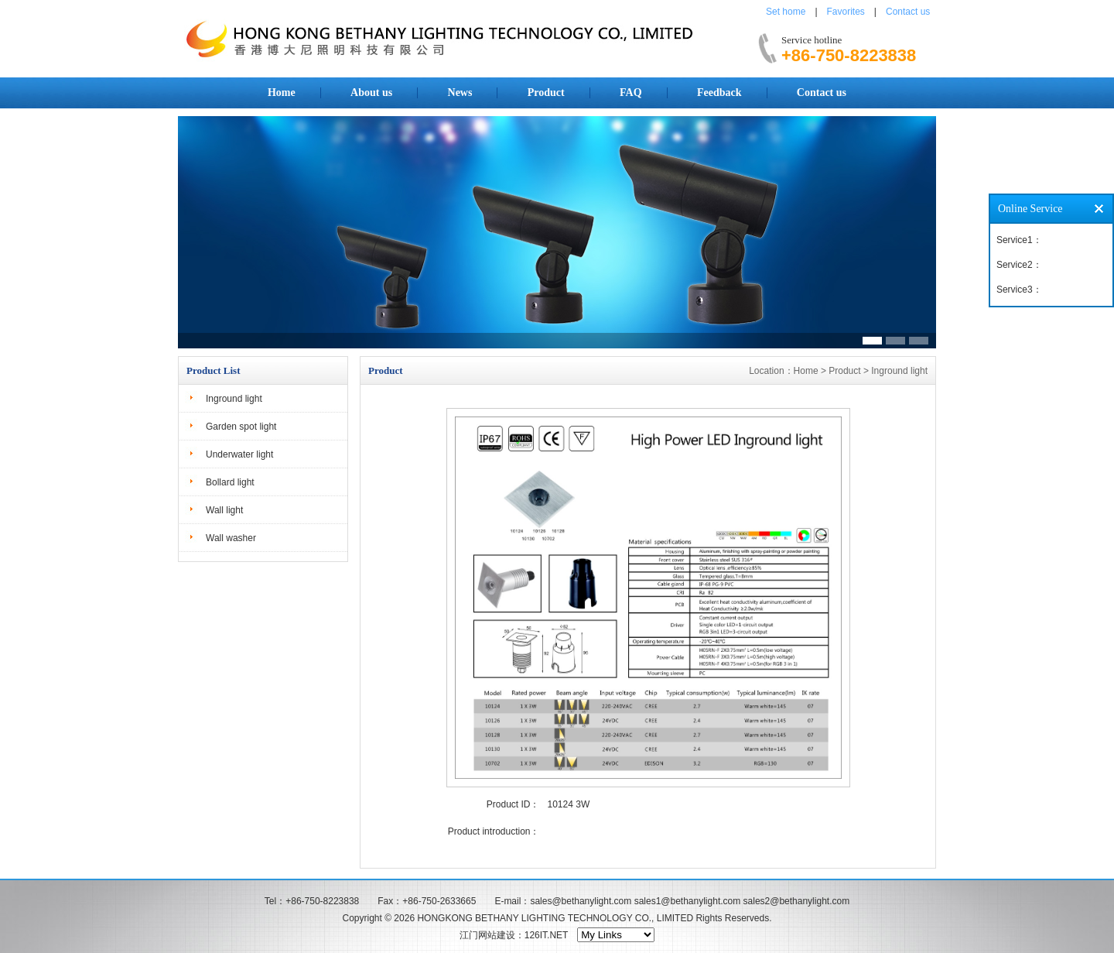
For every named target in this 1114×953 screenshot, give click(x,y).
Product (546, 92)
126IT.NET (546, 935)
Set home (785, 11)
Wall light (224, 510)
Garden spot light (241, 426)
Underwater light (239, 454)
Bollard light (230, 482)
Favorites (846, 11)
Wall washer (231, 538)
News (460, 92)
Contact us (908, 11)
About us (371, 92)
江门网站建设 (487, 935)
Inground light (234, 398)
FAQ (631, 92)
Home (282, 92)
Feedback (719, 92)
